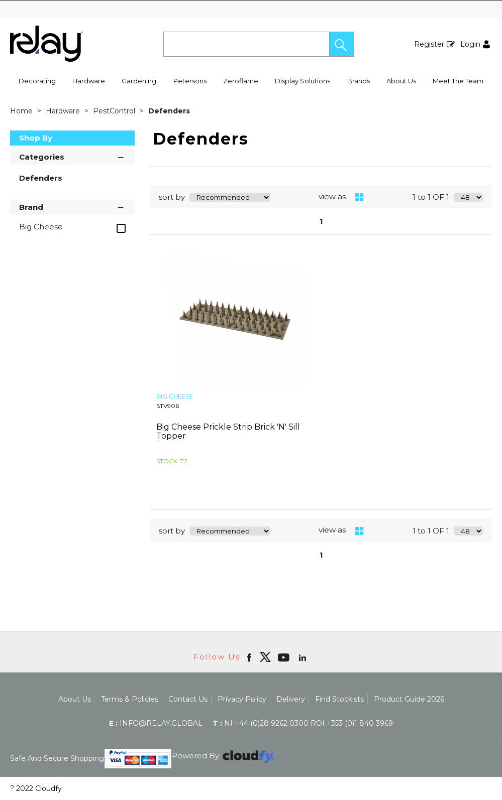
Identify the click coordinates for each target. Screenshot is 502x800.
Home (22, 110)
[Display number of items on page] (468, 197)
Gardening (139, 81)
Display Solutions (302, 81)
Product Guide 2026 (409, 699)
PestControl (115, 110)
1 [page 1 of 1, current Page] (321, 221)
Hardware (88, 81)
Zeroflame (240, 81)
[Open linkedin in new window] (303, 657)
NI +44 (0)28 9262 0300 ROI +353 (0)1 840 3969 (303, 723)
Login (470, 44)
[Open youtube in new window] (284, 657)
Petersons (190, 81)
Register (429, 44)
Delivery (290, 699)
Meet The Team (458, 81)
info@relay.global (156, 723)
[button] (341, 44)
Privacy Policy (242, 699)
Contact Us (188, 699)
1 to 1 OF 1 (431, 197)
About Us (401, 81)
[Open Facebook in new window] (250, 657)
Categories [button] (72, 156)
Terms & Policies (129, 699)
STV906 (167, 406)
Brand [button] (72, 206)
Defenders (169, 110)
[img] (265, 657)
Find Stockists (339, 699)
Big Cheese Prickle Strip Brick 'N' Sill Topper (228, 431)
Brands (358, 81)
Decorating (37, 81)
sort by (172, 197)
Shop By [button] (35, 138)
